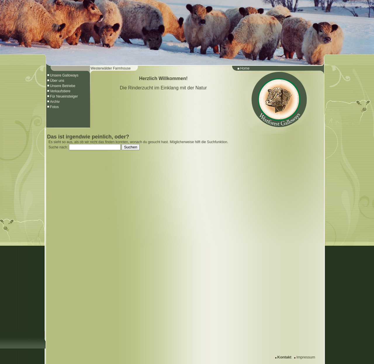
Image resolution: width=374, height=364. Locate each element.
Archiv (55, 102)
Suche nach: (58, 147)
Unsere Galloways (64, 75)
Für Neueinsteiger (64, 96)
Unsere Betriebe (62, 86)
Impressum (305, 357)
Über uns (57, 81)
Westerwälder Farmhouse (111, 68)
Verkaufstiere (60, 91)
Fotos (54, 107)
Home (245, 68)
